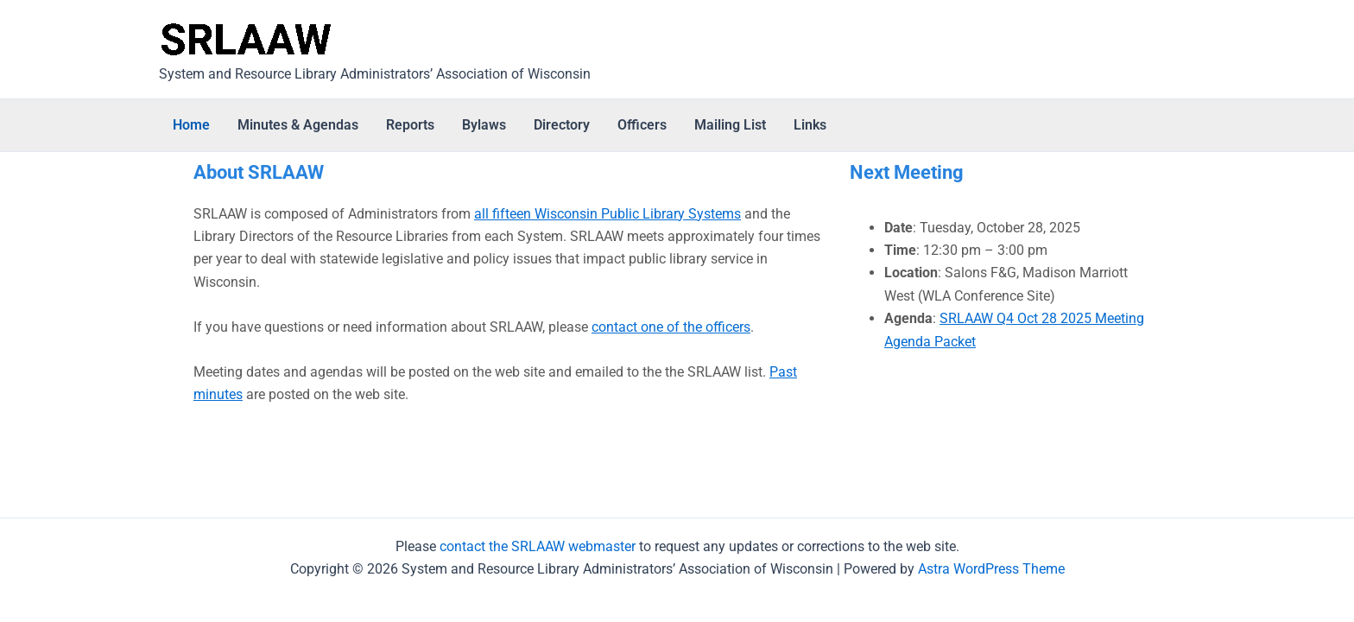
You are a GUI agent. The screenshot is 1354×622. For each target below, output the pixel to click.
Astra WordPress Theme (991, 569)
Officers (642, 125)
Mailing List (730, 125)
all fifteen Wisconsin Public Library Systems (607, 214)
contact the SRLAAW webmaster (538, 546)
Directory (562, 125)
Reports (410, 125)
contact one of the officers (671, 327)
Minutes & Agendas (297, 125)
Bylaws (484, 125)
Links (810, 125)
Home (191, 125)
